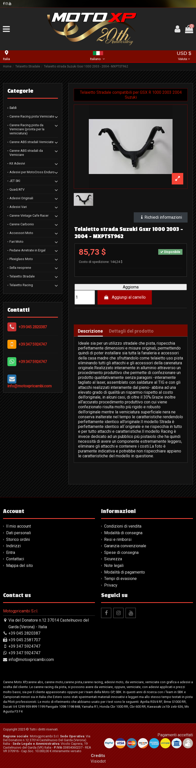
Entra (10, 552)
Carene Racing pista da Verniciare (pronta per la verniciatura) (26, 129)
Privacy (110, 585)
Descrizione (90, 331)
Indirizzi (13, 545)
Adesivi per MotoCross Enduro (32, 172)
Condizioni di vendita (122, 526)
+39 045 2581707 (24, 639)
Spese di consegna (121, 552)
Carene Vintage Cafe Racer (28, 215)
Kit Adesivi (17, 163)
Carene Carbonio (21, 224)
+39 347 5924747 (32, 344)
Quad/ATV (16, 189)
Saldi (13, 108)
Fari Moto (16, 241)
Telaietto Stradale (22, 276)
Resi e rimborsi (117, 539)
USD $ (184, 56)
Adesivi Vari (18, 207)
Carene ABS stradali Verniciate (31, 142)
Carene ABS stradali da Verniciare (26, 153)
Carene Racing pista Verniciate (31, 116)
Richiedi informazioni (160, 217)
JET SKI (14, 181)
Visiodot (98, 761)
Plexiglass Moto (21, 259)
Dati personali (18, 532)
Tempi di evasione (120, 578)
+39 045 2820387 (32, 326)
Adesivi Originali (21, 198)
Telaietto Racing (21, 285)
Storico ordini (18, 539)
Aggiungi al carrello (125, 297)
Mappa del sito (19, 565)
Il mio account (18, 526)
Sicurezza (113, 558)
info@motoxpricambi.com (29, 385)
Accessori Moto (21, 233)
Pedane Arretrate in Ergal (27, 250)
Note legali (114, 565)
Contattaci (15, 558)
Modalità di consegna (123, 532)
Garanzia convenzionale (125, 545)
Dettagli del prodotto (131, 331)
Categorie (20, 91)
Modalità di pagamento (124, 572)
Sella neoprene (20, 268)
